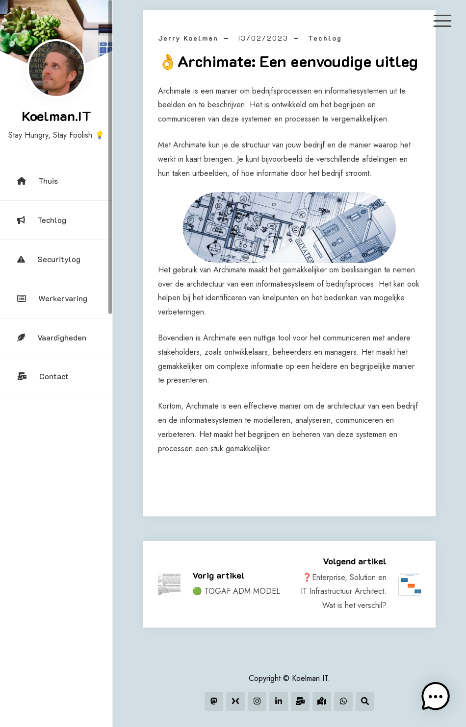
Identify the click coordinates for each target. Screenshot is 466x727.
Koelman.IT (56, 115)
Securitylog (48, 259)
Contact (43, 376)
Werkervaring (52, 298)
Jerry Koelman (188, 38)
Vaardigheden (51, 337)
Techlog (41, 220)
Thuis (37, 180)
